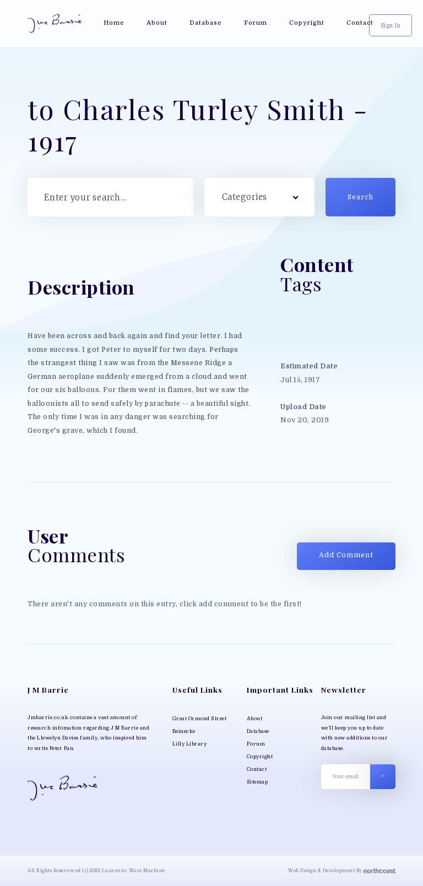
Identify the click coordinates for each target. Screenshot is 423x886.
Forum (256, 744)
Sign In (391, 26)
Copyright (260, 756)
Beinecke (184, 731)
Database (258, 731)
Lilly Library (189, 744)
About (255, 718)
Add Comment (346, 555)
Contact (257, 769)
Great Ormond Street (199, 718)
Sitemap (257, 782)
